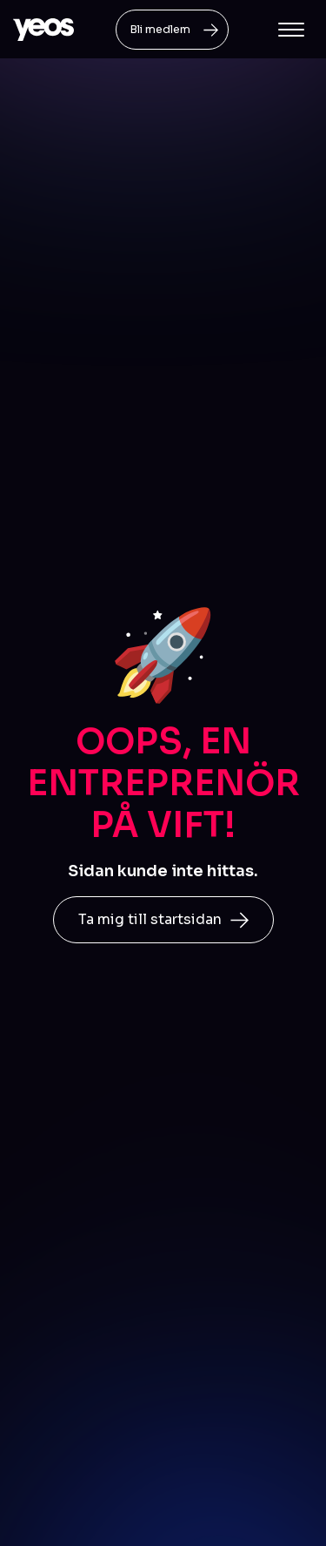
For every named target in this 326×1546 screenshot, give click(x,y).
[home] (43, 29)
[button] (291, 29)
